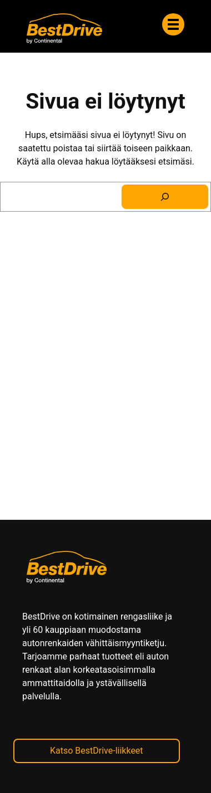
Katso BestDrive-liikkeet (96, 750)
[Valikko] (173, 24)
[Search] (165, 197)
